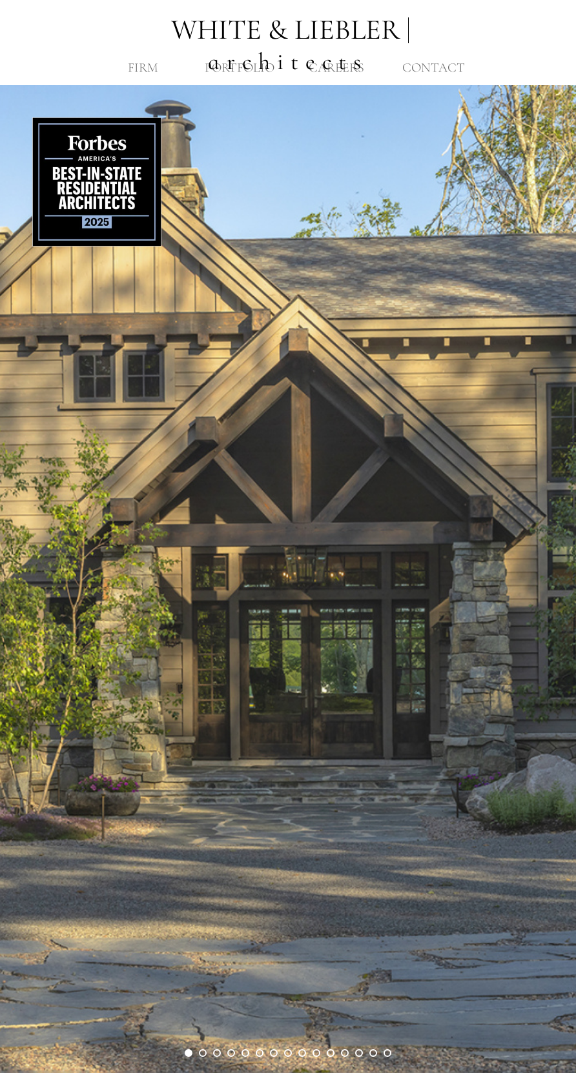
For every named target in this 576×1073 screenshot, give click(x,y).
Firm (143, 67)
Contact (433, 67)
